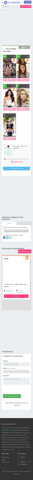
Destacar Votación (16, 168)
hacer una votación (12, 430)
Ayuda (3, 459)
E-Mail (9, 368)
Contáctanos (5, 457)
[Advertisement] (16, 27)
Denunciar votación (17, 161)
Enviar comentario (12, 396)
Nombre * (6, 361)
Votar (9, 80)
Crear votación (25, 6)
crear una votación (16, 435)
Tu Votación (5, 428)
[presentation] (16, 389)
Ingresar (27, 2)
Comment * (6, 375)
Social (9, 223)
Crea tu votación (25, 251)
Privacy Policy (6, 462)
